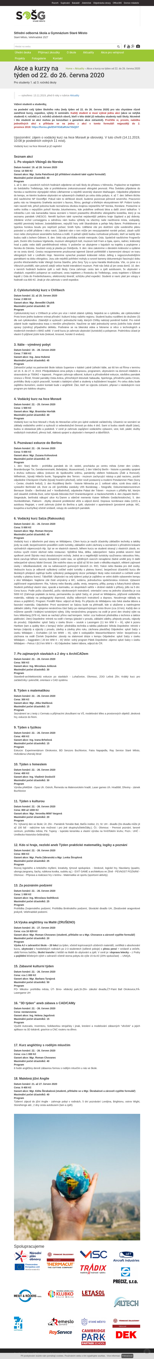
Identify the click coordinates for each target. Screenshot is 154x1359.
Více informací (113, 1356)
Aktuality (79, 68)
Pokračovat (127, 1356)
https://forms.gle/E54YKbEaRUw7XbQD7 (55, 127)
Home (69, 68)
